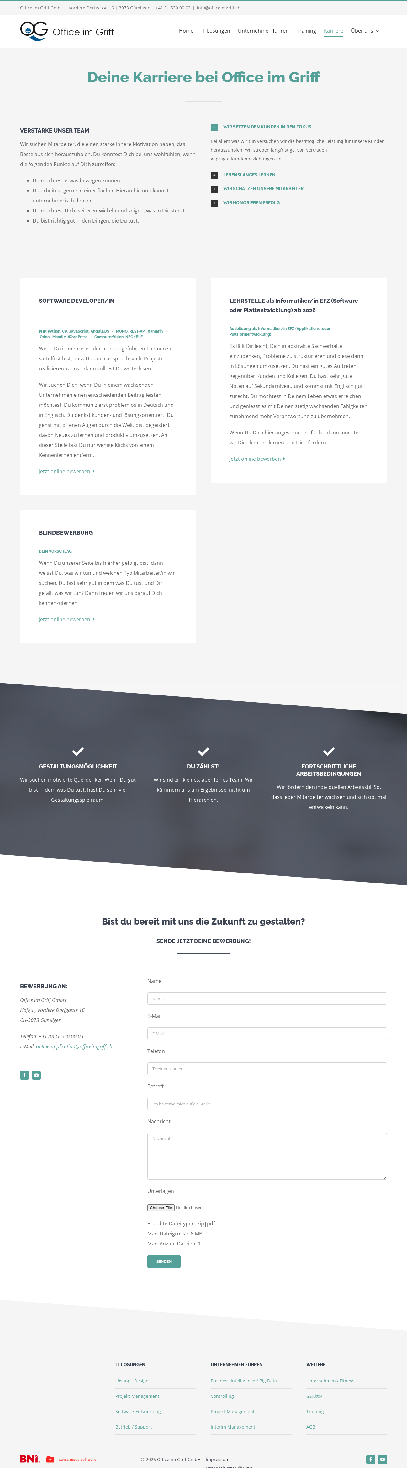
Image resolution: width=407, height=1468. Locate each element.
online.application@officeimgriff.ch (74, 1046)
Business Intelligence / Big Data (244, 1381)
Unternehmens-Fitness (330, 1381)
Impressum (218, 1459)
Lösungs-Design (132, 1381)
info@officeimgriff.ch (218, 8)
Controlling (222, 1396)
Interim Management (233, 1427)
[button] (299, 127)
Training (315, 1411)
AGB (310, 1427)
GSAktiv (314, 1396)
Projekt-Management (137, 1396)
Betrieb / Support (133, 1427)
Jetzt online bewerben (67, 471)
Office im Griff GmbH (179, 1459)
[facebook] (24, 1075)
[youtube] (36, 1075)
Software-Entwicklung (138, 1411)
